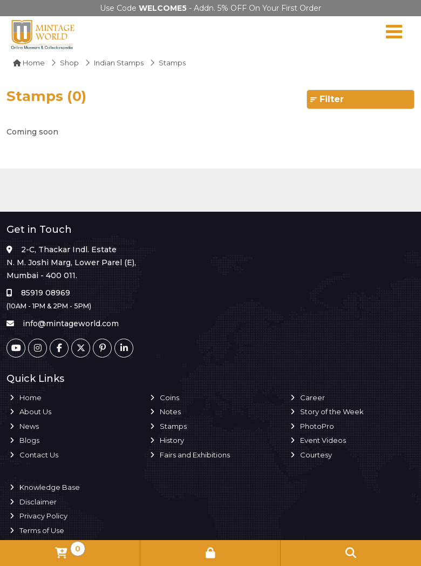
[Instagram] (37, 348)
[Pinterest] (102, 348)
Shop (69, 62)
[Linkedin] (123, 348)
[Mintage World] (43, 34)
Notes (170, 411)
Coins (169, 397)
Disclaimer (38, 501)
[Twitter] (80, 348)
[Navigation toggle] (394, 34)
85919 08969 (45, 293)
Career (312, 397)
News (29, 426)
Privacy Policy (43, 515)
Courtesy (316, 454)
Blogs (29, 440)
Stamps (173, 426)
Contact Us (38, 454)
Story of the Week (332, 411)
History (172, 440)
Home (29, 62)
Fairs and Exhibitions (195, 454)
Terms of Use (41, 530)
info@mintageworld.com (71, 323)
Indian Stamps (119, 62)
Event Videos (323, 440)
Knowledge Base (49, 487)
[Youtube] (15, 348)
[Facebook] (59, 348)
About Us (35, 411)
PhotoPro (317, 426)
